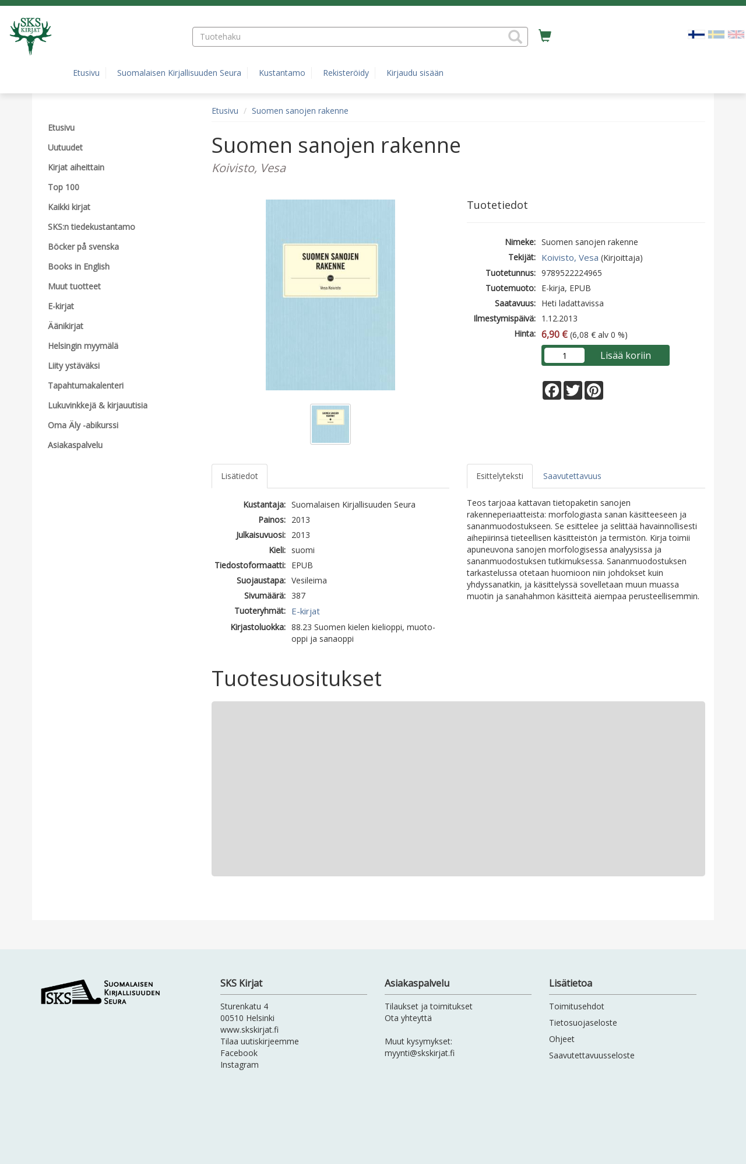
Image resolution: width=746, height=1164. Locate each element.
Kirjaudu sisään (415, 72)
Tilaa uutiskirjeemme (259, 1041)
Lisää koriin (625, 355)
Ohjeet (562, 1038)
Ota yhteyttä (408, 1017)
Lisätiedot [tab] (239, 475)
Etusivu (86, 72)
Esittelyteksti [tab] (499, 475)
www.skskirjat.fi (249, 1029)
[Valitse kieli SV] (716, 33)
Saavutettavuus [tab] (572, 475)
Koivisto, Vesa (570, 257)
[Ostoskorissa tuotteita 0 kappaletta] (545, 36)
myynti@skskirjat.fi (420, 1052)
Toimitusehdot (576, 1006)
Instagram (239, 1064)
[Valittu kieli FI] (696, 33)
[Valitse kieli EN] (736, 33)
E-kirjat (305, 611)
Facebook (239, 1052)
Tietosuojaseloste (583, 1022)
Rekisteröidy (346, 72)
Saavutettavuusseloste (592, 1055)
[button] (515, 37)
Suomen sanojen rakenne (300, 110)
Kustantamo (282, 72)
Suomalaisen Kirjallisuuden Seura (179, 72)
